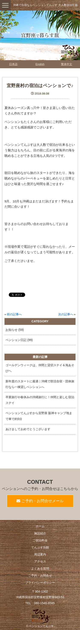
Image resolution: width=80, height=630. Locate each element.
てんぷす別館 (40, 547)
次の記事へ (65, 314)
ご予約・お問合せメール (40, 501)
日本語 (13, 64)
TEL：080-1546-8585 (40, 603)
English (39, 64)
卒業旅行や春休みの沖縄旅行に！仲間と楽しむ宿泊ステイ (40, 400)
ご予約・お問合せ (40, 575)
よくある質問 (40, 568)
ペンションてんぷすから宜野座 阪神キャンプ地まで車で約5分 (39, 415)
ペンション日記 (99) (19, 340)
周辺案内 (40, 554)
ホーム (40, 526)
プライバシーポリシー (40, 582)
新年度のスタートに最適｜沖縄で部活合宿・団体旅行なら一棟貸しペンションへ (40, 384)
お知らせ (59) (15, 329)
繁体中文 (66, 64)
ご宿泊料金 (40, 540)
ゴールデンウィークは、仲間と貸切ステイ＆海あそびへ (40, 368)
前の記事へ (14, 314)
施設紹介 (40, 533)
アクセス (40, 561)
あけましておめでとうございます (28, 429)
